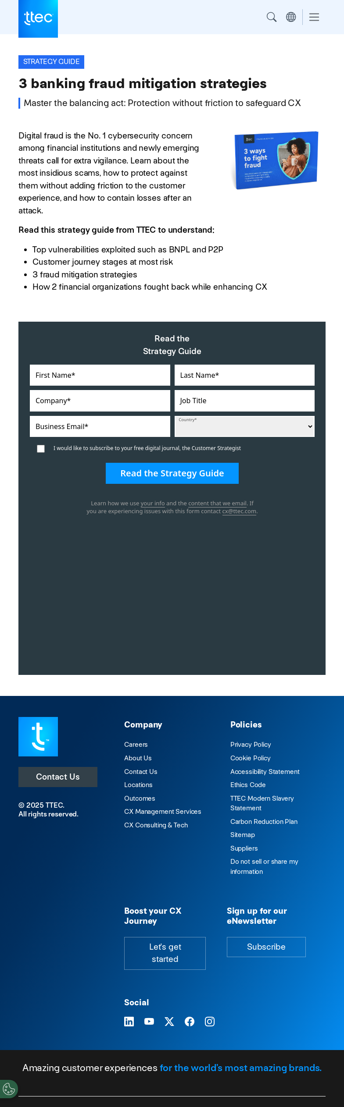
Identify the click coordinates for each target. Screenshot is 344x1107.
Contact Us (58, 776)
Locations (138, 785)
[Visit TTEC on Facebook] (189, 1022)
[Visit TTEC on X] (169, 1022)
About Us (138, 758)
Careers (136, 744)
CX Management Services (162, 811)
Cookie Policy (250, 758)
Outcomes (139, 798)
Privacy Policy (250, 744)
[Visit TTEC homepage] (38, 736)
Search (272, 17)
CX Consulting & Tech (155, 825)
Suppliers (244, 848)
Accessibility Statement (265, 771)
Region (291, 17)
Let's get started (165, 953)
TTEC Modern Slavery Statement (262, 803)
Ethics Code (248, 785)
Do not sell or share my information (264, 866)
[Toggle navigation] (314, 17)
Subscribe (266, 946)
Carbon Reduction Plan (263, 821)
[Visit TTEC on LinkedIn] (129, 1022)
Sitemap (242, 834)
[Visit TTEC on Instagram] (210, 1022)
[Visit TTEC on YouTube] (149, 1022)
